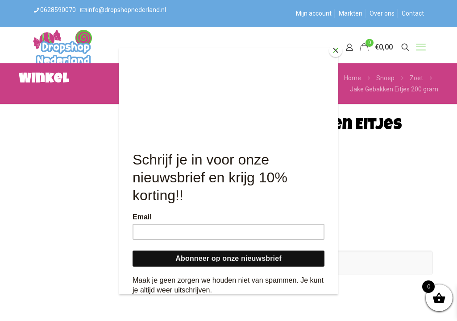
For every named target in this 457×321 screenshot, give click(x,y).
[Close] (335, 50)
